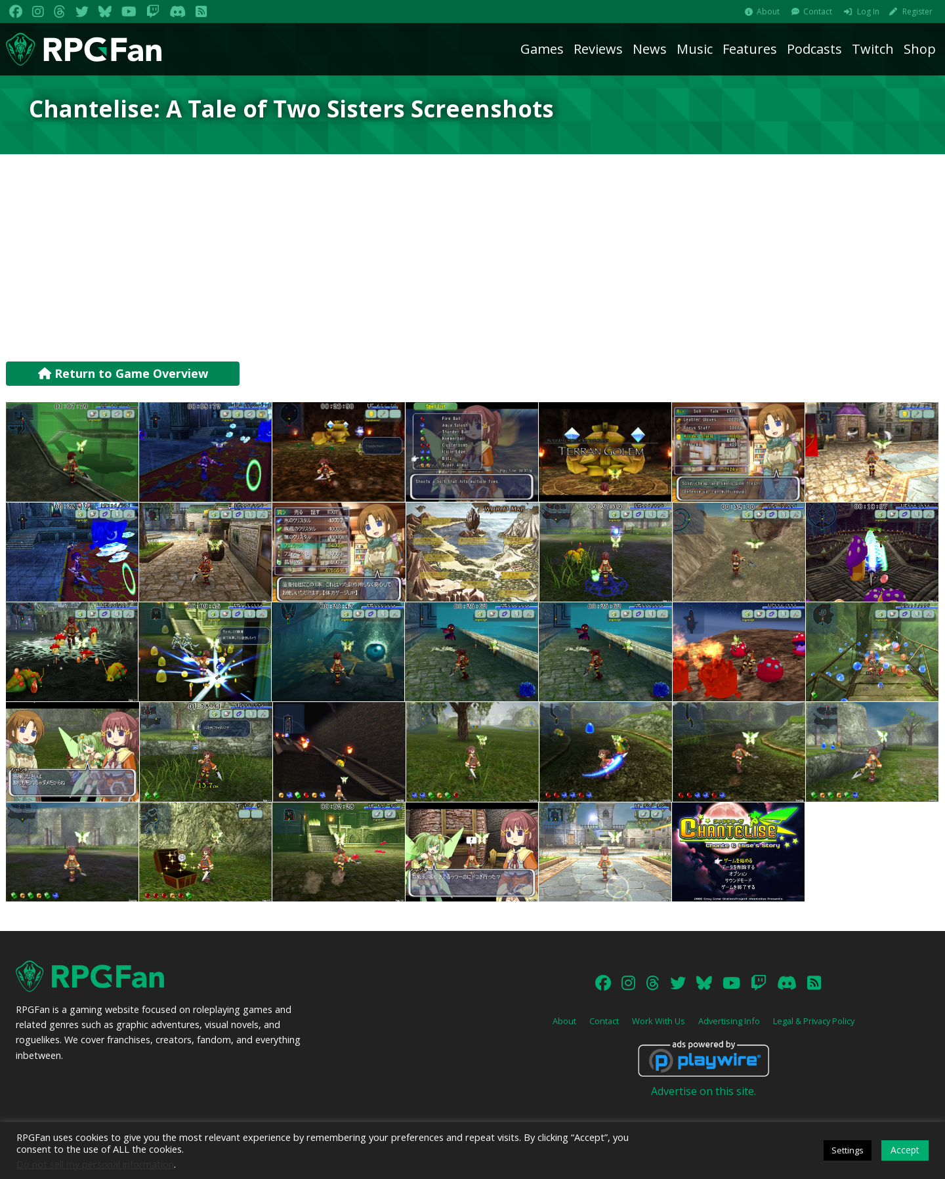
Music (695, 49)
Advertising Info (729, 1021)
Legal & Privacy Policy (813, 1021)
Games (542, 49)
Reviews (598, 49)
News (650, 49)
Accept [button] (905, 1150)
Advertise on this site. (703, 1091)
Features (750, 49)
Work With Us (658, 1021)
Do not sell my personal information (95, 1163)
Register (917, 11)
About (768, 11)
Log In (868, 11)
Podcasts (814, 49)
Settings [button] (847, 1150)
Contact (817, 11)
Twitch (873, 49)
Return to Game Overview (123, 373)
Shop (920, 49)
